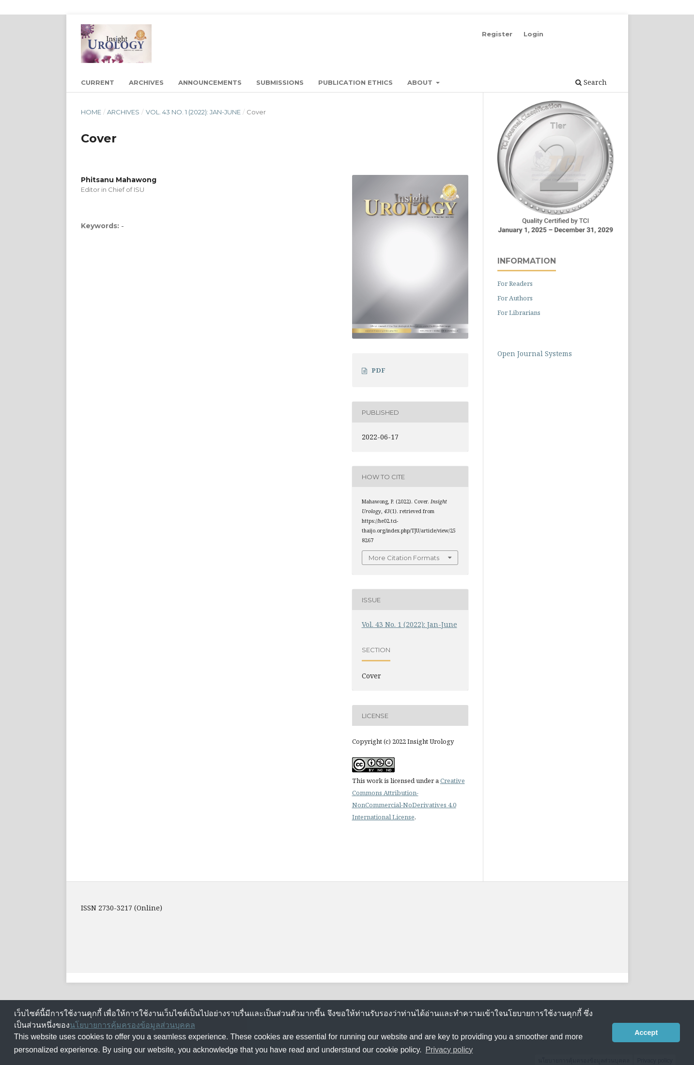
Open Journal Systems (534, 353)
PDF (378, 370)
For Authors (515, 298)
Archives (146, 82)
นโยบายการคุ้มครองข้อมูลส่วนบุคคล (132, 1025)
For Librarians (518, 312)
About (420, 82)
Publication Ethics (355, 82)
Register (497, 34)
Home (91, 112)
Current (97, 82)
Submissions (280, 82)
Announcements (210, 82)
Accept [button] (646, 1032)
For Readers (515, 283)
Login (533, 34)
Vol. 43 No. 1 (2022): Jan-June (193, 112)
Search (591, 82)
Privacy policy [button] (449, 1050)
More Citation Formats (404, 558)
